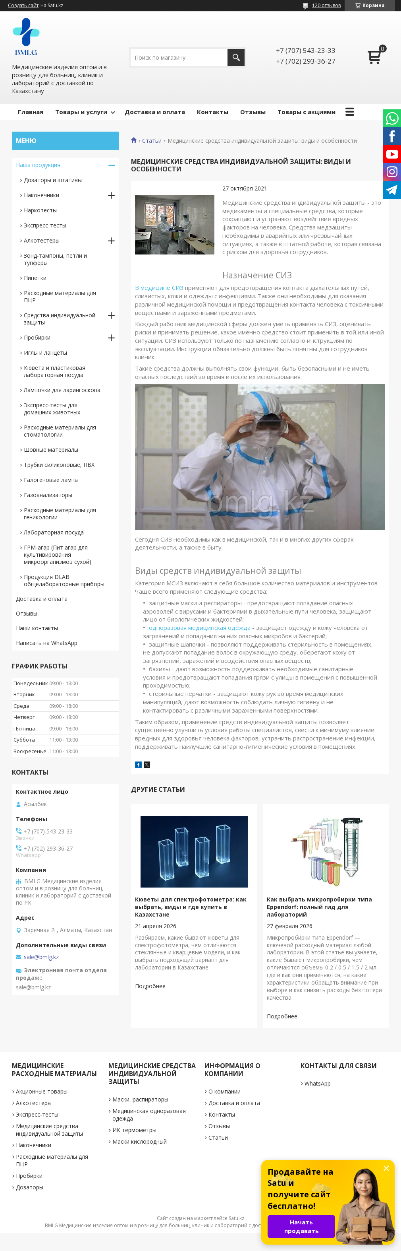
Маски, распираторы (140, 1099)
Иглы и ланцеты (45, 352)
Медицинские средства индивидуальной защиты (49, 1129)
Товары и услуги (81, 112)
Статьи (152, 140)
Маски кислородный (139, 1141)
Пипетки (35, 278)
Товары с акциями (306, 112)
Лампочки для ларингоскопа (62, 390)
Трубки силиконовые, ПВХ (59, 464)
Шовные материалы (51, 449)
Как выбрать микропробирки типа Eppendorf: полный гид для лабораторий (319, 907)
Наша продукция (38, 165)
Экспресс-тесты (45, 225)
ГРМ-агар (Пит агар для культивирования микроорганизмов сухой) (57, 554)
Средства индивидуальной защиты (59, 318)
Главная (30, 112)
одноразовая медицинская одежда (200, 627)
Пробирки (37, 337)
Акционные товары (41, 1091)
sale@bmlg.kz (41, 957)
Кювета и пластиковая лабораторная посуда (54, 371)
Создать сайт (23, 5)
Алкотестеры (42, 240)
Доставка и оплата (155, 112)
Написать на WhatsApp (46, 643)
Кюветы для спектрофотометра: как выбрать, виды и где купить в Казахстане (191, 907)
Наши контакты (37, 628)
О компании (224, 1091)
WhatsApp (318, 1083)
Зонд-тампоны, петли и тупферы (55, 259)
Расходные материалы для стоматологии (60, 430)
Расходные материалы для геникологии (60, 513)
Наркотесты (40, 210)
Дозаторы (29, 1187)
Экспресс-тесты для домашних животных (52, 408)
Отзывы (253, 112)
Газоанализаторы (48, 495)
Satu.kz (236, 1218)
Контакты (212, 112)
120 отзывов (326, 5)
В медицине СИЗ (159, 287)
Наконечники (41, 195)
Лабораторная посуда (54, 532)
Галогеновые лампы (51, 480)
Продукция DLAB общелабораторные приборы (64, 580)
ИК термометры (134, 1130)
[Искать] (236, 57)
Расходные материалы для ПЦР (60, 296)
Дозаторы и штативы (53, 180)
